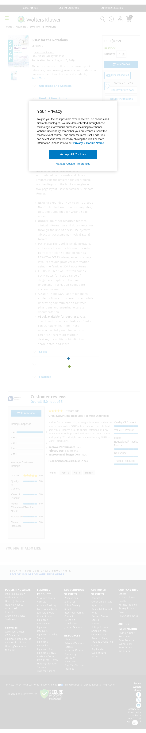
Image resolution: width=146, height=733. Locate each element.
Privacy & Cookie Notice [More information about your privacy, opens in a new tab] (88, 143)
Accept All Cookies (73, 154)
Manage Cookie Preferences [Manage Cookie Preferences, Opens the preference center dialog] (73, 163)
